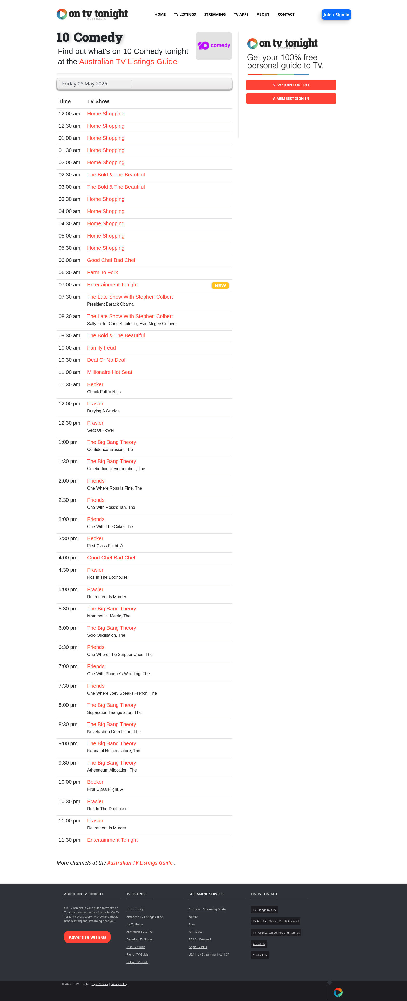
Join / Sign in (336, 14)
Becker (95, 384)
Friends (96, 481)
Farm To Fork (102, 272)
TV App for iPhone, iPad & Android (276, 921)
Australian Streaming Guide (207, 909)
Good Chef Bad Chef (111, 260)
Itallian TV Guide (137, 962)
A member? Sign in (291, 98)
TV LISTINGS (185, 14)
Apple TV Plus (198, 947)
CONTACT (286, 14)
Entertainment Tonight (112, 284)
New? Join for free (291, 84)
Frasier (95, 403)
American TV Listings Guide (144, 917)
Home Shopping (105, 113)
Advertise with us (87, 937)
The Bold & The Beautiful (116, 174)
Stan (192, 924)
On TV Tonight (135, 909)
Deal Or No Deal (106, 360)
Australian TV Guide (139, 932)
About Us (259, 944)
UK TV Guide (134, 924)
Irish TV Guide (135, 947)
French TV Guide (137, 954)
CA (227, 954)
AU (221, 954)
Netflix (193, 917)
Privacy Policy (119, 984)
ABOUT (263, 14)
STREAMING (215, 14)
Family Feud (101, 348)
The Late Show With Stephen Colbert (130, 297)
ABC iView (195, 932)
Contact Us (260, 955)
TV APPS (241, 14)
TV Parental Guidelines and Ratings (276, 932)
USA (191, 954)
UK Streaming (206, 954)
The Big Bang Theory (111, 442)
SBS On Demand (200, 939)
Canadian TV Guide (139, 939)
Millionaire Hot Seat (109, 372)
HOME (160, 14)
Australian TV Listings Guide (128, 61)
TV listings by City (264, 910)
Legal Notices (100, 984)
